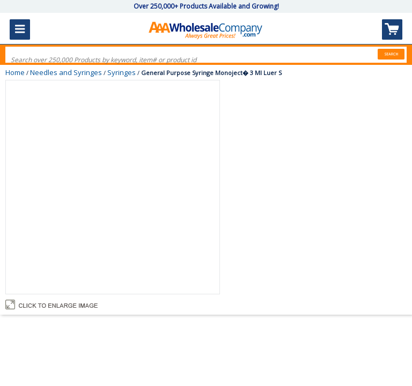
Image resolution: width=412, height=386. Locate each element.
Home (15, 72)
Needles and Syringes (66, 72)
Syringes (121, 72)
